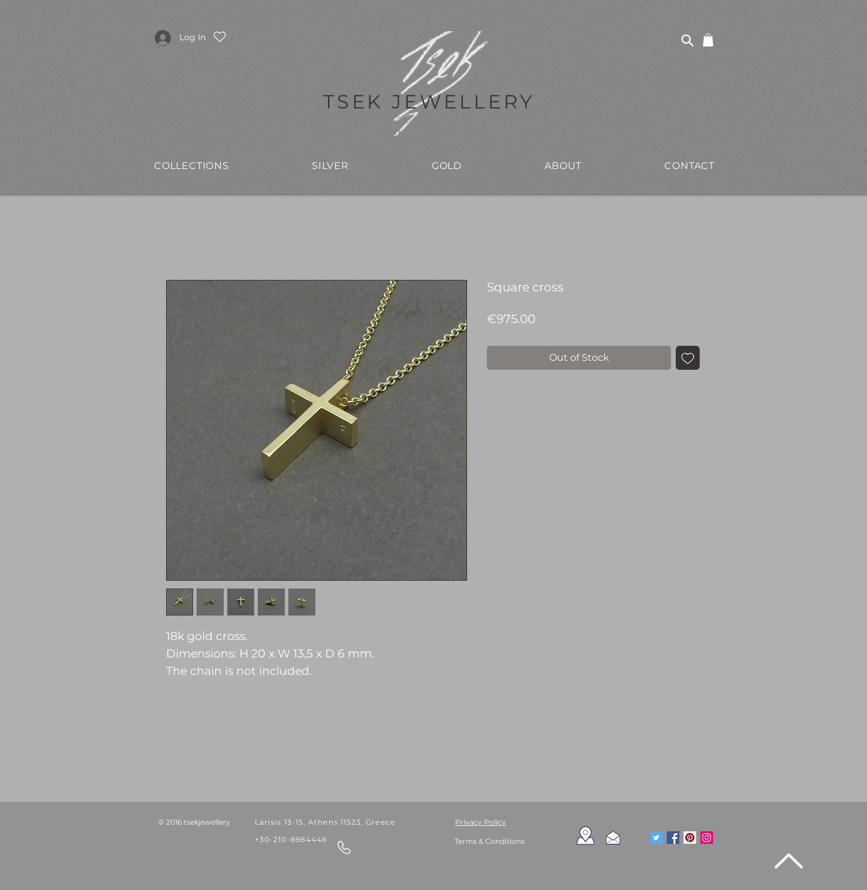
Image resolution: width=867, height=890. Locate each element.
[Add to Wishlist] (688, 358)
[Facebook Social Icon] (673, 837)
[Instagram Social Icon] (706, 837)
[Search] (687, 40)
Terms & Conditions (489, 841)
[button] (191, 165)
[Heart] (219, 36)
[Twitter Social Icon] (656, 837)
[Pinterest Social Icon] (690, 837)
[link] (708, 40)
